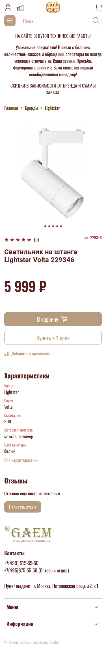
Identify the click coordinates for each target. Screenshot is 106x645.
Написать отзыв (22, 507)
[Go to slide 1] (45, 226)
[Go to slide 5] (61, 226)
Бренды (31, 107)
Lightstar (52, 107)
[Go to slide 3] (53, 226)
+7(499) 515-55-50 (21, 562)
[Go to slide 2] (49, 226)
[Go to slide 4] (57, 226)
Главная (11, 107)
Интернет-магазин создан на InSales (31, 642)
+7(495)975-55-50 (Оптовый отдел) (36, 570)
